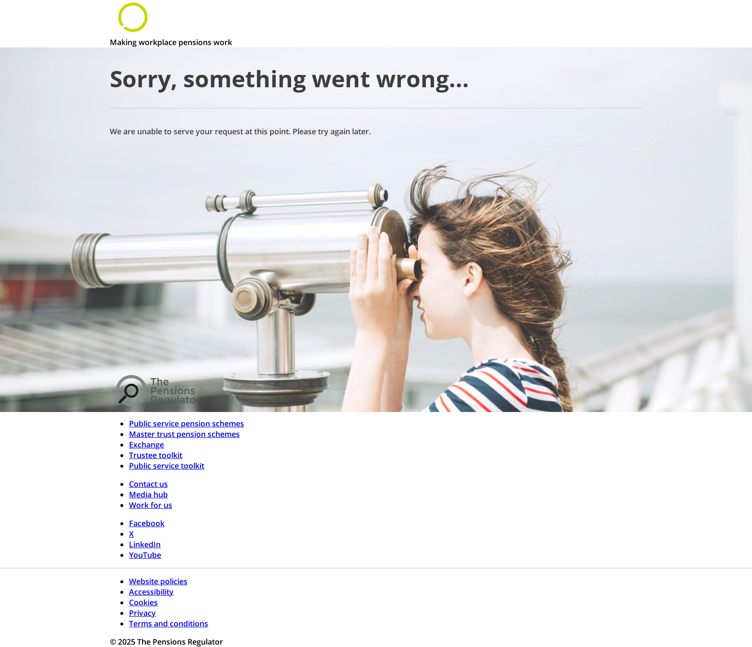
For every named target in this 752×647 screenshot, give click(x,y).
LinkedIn (145, 544)
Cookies (143, 602)
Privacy (142, 613)
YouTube (145, 555)
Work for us (150, 505)
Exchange (146, 444)
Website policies (158, 581)
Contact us (148, 484)
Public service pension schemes (186, 423)
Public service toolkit (166, 465)
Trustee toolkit (155, 455)
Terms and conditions (168, 623)
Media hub (148, 494)
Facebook (146, 523)
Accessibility (151, 592)
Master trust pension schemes (184, 434)
